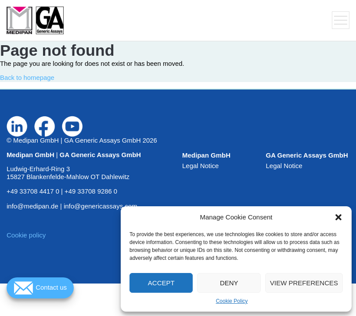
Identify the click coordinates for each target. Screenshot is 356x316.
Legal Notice (200, 165)
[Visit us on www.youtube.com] (72, 126)
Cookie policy (26, 235)
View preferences (304, 283)
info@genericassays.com (100, 206)
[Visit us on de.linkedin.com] (17, 126)
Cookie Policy (232, 301)
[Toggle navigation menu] (340, 20)
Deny (229, 283)
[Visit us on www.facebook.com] (44, 126)
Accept (161, 283)
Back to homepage (27, 77)
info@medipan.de (32, 206)
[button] (338, 217)
